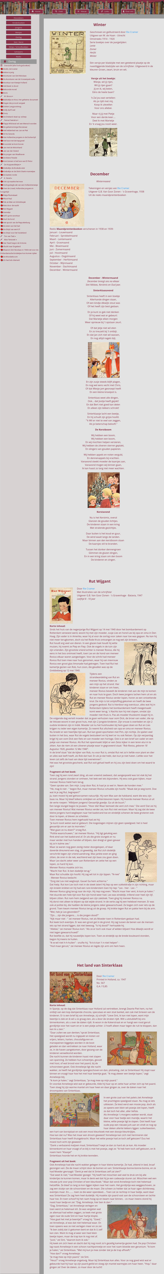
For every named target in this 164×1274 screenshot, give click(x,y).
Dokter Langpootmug (12, 106)
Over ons (128, 11)
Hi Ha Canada (8, 134)
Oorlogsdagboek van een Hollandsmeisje (20, 185)
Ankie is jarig (8, 72)
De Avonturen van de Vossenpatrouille (19, 79)
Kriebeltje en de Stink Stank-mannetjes (19, 171)
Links (105, 11)
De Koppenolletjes (10, 165)
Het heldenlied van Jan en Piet (15, 130)
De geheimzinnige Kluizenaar (15, 127)
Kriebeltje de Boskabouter (14, 168)
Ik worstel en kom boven (13, 144)
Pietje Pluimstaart (10, 195)
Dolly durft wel (9, 110)
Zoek (59, 11)
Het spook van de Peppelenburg (16, 222)
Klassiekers (18, 18)
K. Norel (6, 178)
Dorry (5, 113)
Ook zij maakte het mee (13, 181)
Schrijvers (18, 52)
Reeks (18, 56)
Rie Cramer (132, 32)
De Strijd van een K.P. (11, 229)
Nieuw (82, 11)
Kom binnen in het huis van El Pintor (18, 161)
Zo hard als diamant (11, 260)
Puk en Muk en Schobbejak (14, 202)
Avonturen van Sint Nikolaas (15, 76)
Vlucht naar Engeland (12, 246)
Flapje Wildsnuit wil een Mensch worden (20, 124)
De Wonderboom (10, 257)
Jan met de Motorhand (12, 147)
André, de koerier (10, 69)
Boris (5, 93)
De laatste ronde (10, 175)
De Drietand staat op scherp (15, 117)
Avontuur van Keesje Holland (15, 83)
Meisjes (18, 32)
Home (36, 11)
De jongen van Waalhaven (14, 154)
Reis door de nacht (11, 205)
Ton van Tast (8, 236)
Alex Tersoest (8, 240)
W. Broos (6, 96)
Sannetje (7, 212)
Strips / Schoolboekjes (18, 47)
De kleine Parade (10, 158)
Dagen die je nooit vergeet (14, 103)
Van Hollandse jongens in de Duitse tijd (19, 137)
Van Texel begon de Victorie (14, 243)
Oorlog (19, 37)
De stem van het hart (11, 226)
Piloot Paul (7, 199)
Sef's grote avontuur (11, 216)
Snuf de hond (8, 219)
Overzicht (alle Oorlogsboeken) (17, 65)
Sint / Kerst (18, 42)
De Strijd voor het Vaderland (15, 233)
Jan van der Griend (11, 151)
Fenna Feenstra (9, 120)
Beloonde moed (10, 89)
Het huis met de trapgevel (14, 141)
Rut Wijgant (8, 209)
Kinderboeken (18, 22)
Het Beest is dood (10, 86)
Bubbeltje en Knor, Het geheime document (20, 100)
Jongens (18, 27)
